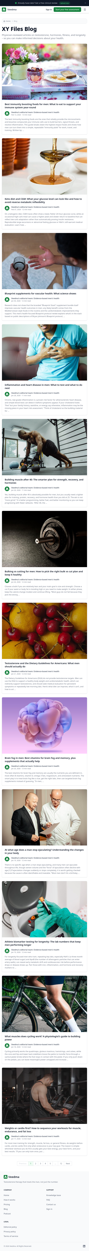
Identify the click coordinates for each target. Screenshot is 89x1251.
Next (68, 1163)
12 (61, 1163)
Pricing (7, 1204)
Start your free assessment (67, 9)
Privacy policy (10, 1231)
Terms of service (11, 1236)
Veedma (11, 1177)
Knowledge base (53, 1195)
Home (7, 21)
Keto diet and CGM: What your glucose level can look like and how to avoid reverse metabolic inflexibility (43, 200)
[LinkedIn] (84, 1246)
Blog (6, 1209)
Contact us (51, 1204)
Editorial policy (10, 1227)
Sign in (49, 9)
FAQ (48, 1200)
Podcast (7, 1213)
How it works (9, 1200)
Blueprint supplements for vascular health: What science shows (40, 293)
